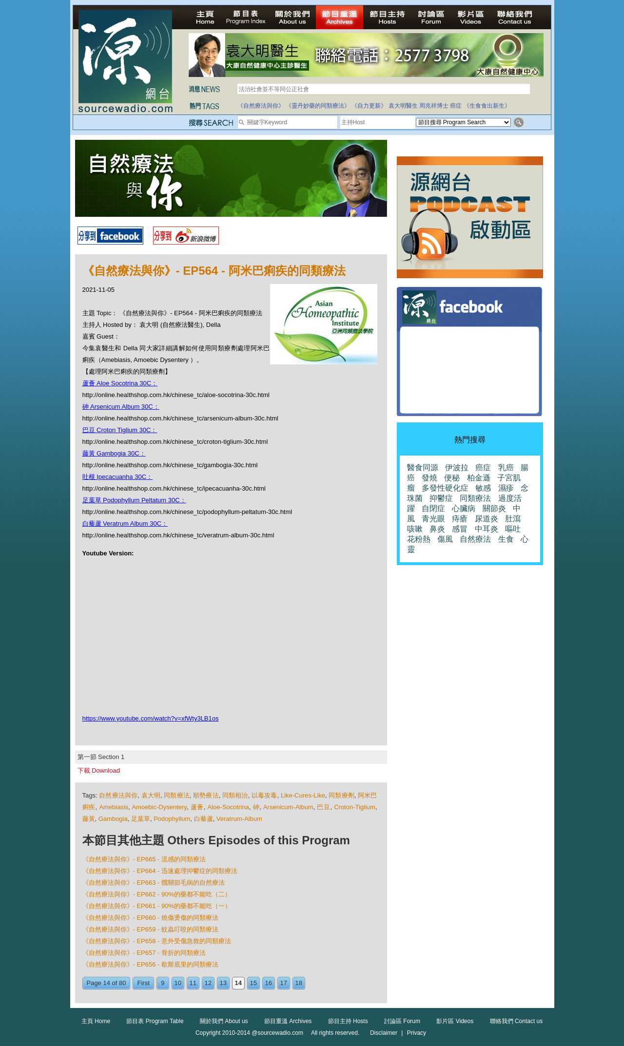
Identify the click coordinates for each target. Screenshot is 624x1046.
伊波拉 (456, 467)
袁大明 (150, 795)
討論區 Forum (402, 1021)
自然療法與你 (118, 795)
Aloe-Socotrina (228, 807)
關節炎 (494, 508)
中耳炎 (486, 529)
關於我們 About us (224, 1021)
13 (223, 983)
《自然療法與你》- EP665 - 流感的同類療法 (144, 859)
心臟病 (463, 508)
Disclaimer (383, 1032)
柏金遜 (478, 478)
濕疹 (506, 488)
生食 (506, 539)
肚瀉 (513, 518)
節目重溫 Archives (288, 1021)
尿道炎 (486, 518)
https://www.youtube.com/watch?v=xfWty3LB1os (150, 718)
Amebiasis (113, 807)
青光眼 (433, 518)
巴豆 (323, 807)
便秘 (452, 478)
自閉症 (433, 508)
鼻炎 (437, 529)
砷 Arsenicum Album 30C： (120, 406)
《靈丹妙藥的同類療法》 (318, 105)
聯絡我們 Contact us (516, 1021)
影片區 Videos (454, 1021)
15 (253, 983)
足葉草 (140, 818)
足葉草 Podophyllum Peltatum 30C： (134, 500)
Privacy (416, 1032)
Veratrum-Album (239, 818)
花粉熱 (418, 539)
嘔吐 (513, 529)
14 (238, 983)
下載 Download (99, 770)
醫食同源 (422, 467)
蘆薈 (197, 807)
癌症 (456, 105)
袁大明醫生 (403, 105)
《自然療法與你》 (260, 105)
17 (283, 983)
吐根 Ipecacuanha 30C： (117, 476)
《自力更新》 (369, 105)
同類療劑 (341, 795)
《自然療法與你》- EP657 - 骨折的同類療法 (144, 952)
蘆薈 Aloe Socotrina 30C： (120, 383)
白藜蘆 (203, 818)
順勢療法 (206, 795)
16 (268, 983)
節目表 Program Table (154, 1021)
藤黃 (88, 818)
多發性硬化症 (445, 488)
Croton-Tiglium (354, 807)
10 (178, 983)
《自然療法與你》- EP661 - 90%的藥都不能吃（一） (157, 906)
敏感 (483, 488)
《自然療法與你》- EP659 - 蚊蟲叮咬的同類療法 (150, 929)
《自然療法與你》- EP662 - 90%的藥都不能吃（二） (157, 894)
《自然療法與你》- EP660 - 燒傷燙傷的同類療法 (150, 917)
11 (193, 983)
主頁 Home (95, 1021)
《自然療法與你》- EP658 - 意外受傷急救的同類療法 (157, 941)
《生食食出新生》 (487, 105)
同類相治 (235, 795)
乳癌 (506, 467)
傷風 (445, 539)
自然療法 (475, 539)
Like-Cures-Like (303, 795)
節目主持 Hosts (348, 1021)
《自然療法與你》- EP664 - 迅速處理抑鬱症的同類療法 (160, 871)
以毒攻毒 (264, 795)
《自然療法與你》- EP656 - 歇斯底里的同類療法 (150, 964)
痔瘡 (460, 518)
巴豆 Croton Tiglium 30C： (119, 430)
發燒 (429, 478)
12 (208, 983)
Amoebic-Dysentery (159, 807)
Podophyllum (172, 818)
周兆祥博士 (433, 105)
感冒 (460, 529)
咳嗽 (415, 529)
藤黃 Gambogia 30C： (114, 453)
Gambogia (113, 818)
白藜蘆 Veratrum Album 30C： (125, 523)
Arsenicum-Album (288, 807)
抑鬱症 (441, 498)
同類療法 (177, 795)
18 (298, 983)
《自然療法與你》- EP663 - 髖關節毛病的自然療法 (153, 882)
